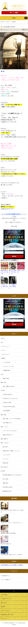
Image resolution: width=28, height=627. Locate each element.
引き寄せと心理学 (7, 402)
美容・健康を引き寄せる (8, 386)
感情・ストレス (4, 426)
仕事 (2, 374)
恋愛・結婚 (3, 414)
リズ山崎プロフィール (6, 598)
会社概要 (3, 606)
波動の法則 (5, 463)
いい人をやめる (6, 362)
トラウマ (3, 350)
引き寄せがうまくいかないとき (10, 398)
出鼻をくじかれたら (20, 271)
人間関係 (3, 358)
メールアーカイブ (5, 354)
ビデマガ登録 (4, 594)
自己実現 (8, 21)
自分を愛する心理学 (7, 487)
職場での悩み (6, 378)
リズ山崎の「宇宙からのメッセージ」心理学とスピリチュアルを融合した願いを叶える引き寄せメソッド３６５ (14, 237)
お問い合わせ (4, 602)
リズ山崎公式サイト (5, 575)
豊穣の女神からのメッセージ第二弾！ (4, 272)
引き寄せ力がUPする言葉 (9, 406)
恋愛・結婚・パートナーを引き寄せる (12, 418)
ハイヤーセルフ (6, 454)
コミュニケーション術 (8, 366)
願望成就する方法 (7, 491)
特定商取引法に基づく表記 (7, 614)
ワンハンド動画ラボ (5, 579)
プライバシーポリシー (6, 610)
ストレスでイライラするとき (10, 430)
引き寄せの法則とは (7, 394)
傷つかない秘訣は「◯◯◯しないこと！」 (12, 272)
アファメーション (5, 346)
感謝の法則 (5, 483)
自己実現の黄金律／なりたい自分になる (12, 474)
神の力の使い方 (4, 467)
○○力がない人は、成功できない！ (4, 286)
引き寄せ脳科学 (6, 410)
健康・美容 (3, 382)
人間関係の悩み (6, 370)
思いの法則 (5, 479)
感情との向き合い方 (7, 434)
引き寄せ (3, 390)
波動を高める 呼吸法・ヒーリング (11, 450)
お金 (2, 342)
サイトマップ (4, 618)
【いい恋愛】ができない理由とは (12, 286)
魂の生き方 (5, 446)
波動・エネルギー (5, 442)
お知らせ (3, 338)
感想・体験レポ (4, 438)
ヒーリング (5, 458)
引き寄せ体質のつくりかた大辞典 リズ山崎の (12, 565)
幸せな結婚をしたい (7, 422)
